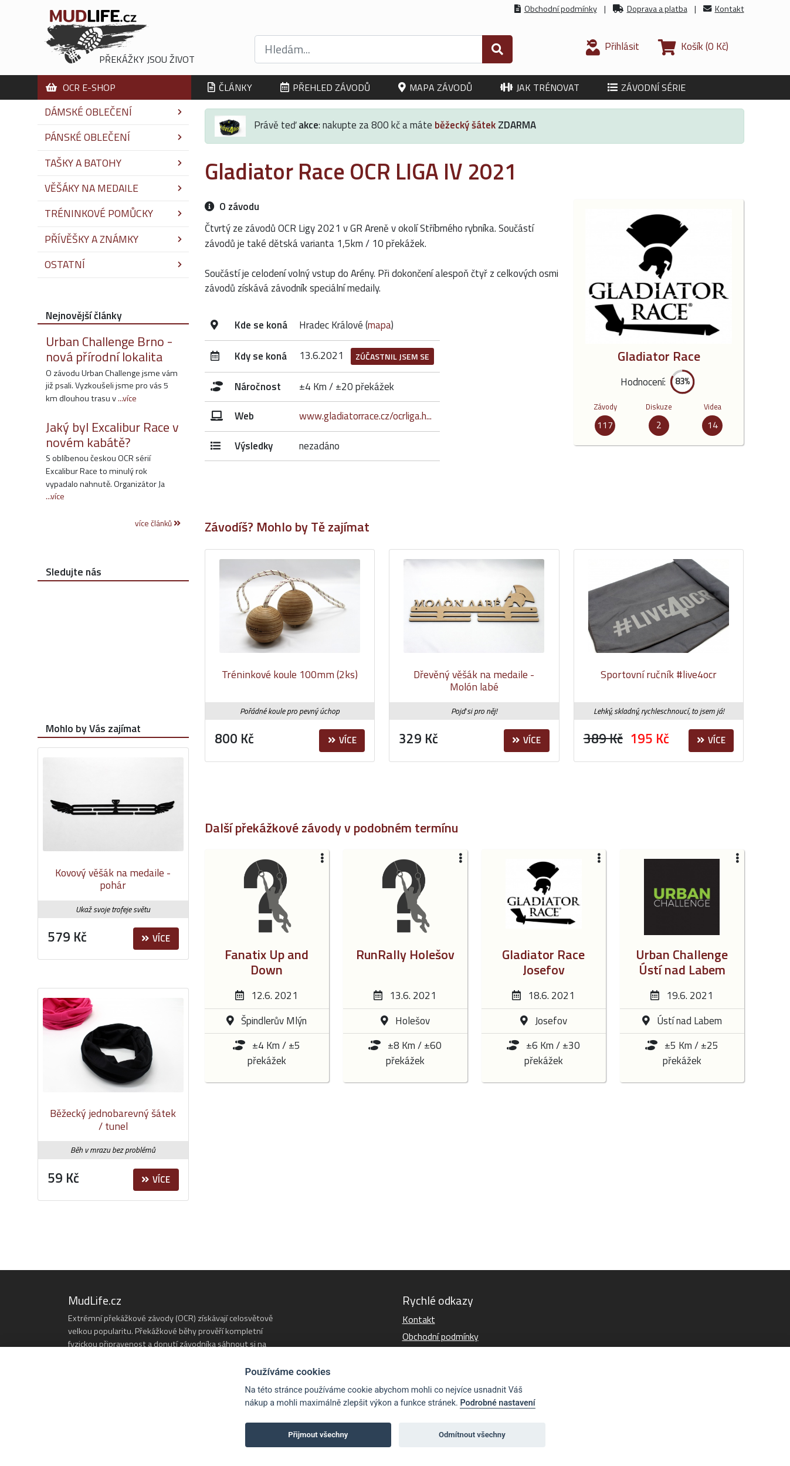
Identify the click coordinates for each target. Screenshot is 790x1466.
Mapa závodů (435, 87)
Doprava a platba (657, 8)
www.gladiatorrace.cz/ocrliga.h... (365, 416)
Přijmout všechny (318, 1434)
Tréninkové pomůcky (113, 213)
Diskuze (659, 406)
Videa (712, 406)
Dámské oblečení (113, 112)
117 (605, 425)
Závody (605, 406)
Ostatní (113, 264)
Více (342, 740)
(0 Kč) (693, 46)
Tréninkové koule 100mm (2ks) (290, 674)
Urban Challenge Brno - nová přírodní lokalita (109, 349)
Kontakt (729, 8)
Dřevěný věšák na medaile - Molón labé (473, 680)
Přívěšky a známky (113, 239)
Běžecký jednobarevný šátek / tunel (113, 1119)
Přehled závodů (325, 87)
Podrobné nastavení (497, 1403)
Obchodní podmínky (560, 8)
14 (712, 425)
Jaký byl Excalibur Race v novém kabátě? (112, 434)
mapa (379, 325)
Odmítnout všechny (472, 1434)
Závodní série (647, 87)
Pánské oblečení (113, 137)
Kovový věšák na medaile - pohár (113, 879)
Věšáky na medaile (113, 188)
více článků (158, 523)
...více (127, 398)
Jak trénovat (539, 87)
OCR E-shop (81, 87)
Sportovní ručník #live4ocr (659, 674)
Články (230, 87)
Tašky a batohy (113, 163)
